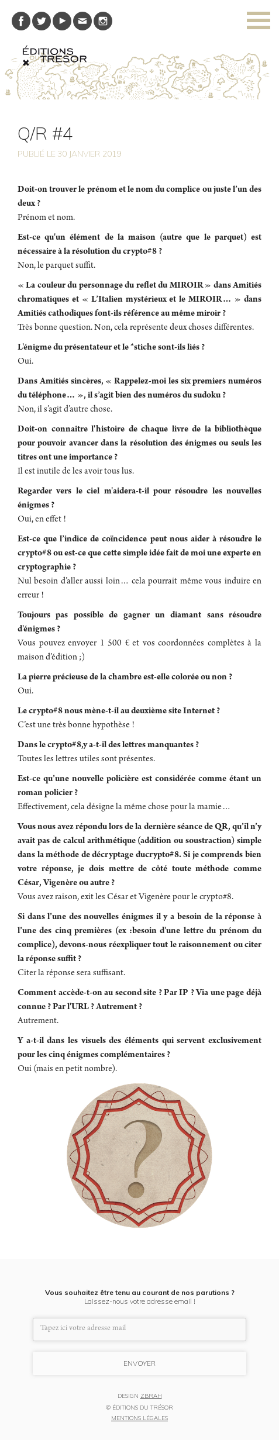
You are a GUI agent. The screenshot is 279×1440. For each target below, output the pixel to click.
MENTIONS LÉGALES (139, 1418)
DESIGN (140, 1396)
